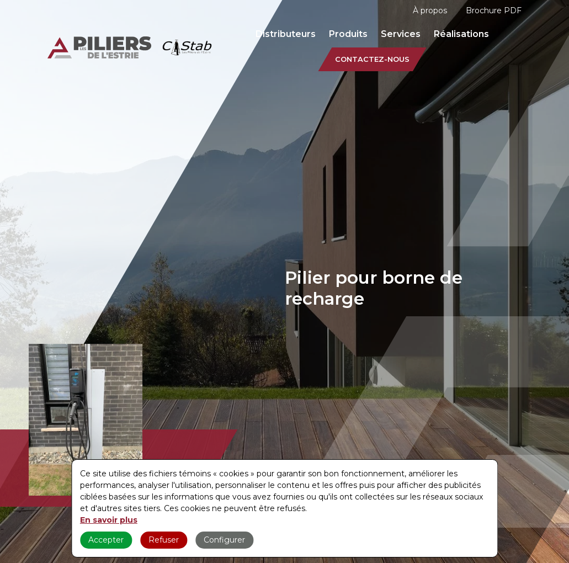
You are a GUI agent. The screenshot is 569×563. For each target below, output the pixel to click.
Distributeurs (286, 34)
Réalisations (461, 34)
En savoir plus (108, 520)
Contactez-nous (372, 59)
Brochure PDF (494, 10)
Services (401, 34)
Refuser (163, 540)
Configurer (224, 540)
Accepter (106, 540)
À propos (430, 10)
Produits (348, 34)
